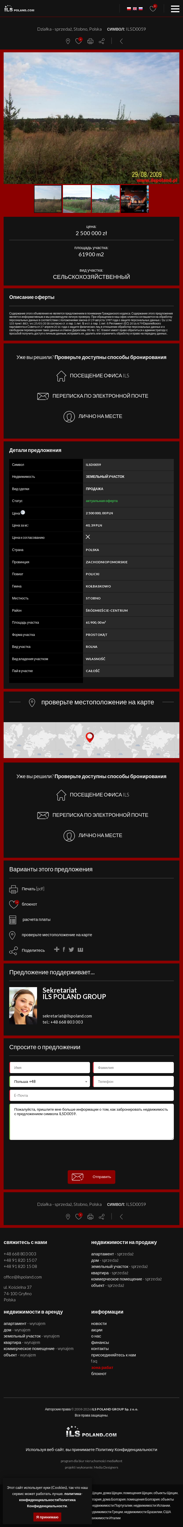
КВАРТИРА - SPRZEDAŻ (109, 1272)
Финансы (100, 1342)
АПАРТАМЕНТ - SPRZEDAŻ (112, 1253)
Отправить (91, 1177)
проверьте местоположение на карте (50, 934)
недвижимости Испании (151, 1505)
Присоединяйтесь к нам (113, 1354)
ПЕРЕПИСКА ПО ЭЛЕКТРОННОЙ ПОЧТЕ (92, 396)
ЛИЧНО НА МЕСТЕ (93, 416)
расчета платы (29, 919)
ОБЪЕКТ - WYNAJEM (20, 1354)
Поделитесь (33, 950)
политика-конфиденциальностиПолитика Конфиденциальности (50, 1499)
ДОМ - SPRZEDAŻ (104, 1260)
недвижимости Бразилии (143, 1512)
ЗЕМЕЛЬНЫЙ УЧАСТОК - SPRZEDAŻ (119, 1266)
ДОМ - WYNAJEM (17, 1329)
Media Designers (106, 1467)
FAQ (94, 1360)
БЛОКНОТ (98, 1373)
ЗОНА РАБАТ (102, 1367)
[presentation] (91, 1155)
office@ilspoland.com (23, 1276)
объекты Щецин (165, 1493)
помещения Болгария (143, 1499)
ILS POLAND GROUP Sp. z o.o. (115, 1409)
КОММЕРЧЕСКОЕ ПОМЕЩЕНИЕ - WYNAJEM (39, 1348)
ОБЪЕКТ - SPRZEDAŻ (107, 1285)
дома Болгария (114, 1499)
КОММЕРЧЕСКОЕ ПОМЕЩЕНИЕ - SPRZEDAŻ (126, 1278)
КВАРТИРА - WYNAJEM (22, 1342)
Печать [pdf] (26, 888)
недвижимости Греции (106, 1512)
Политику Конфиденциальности (126, 1449)
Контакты (100, 1348)
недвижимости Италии (103, 1518)
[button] (174, 57)
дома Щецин (112, 1493)
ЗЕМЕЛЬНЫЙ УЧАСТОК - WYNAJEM (32, 1335)
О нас (96, 1335)
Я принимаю (47, 1517)
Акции (96, 1329)
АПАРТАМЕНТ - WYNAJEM (24, 1323)
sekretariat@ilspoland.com (67, 1015)
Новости (99, 1323)
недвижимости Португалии (112, 1505)
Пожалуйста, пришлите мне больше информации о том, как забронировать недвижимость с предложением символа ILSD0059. (91, 1122)
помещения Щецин (137, 1493)
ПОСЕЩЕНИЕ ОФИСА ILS (93, 376)
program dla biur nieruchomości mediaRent (91, 1461)
